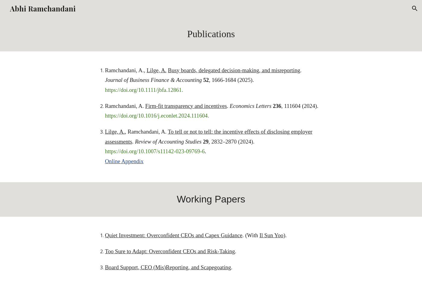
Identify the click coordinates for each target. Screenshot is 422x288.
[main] (211, 34)
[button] (415, 8)
